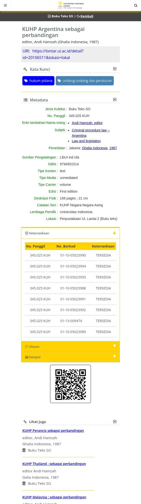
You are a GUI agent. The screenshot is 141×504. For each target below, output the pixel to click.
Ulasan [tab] (70, 346)
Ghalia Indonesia (94, 148)
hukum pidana (38, 80)
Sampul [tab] (70, 357)
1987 (113, 148)
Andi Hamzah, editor (87, 123)
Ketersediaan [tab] (70, 233)
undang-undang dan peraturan (85, 80)
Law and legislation (86, 141)
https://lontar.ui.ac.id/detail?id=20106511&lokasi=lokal (53, 54)
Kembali (86, 16)
